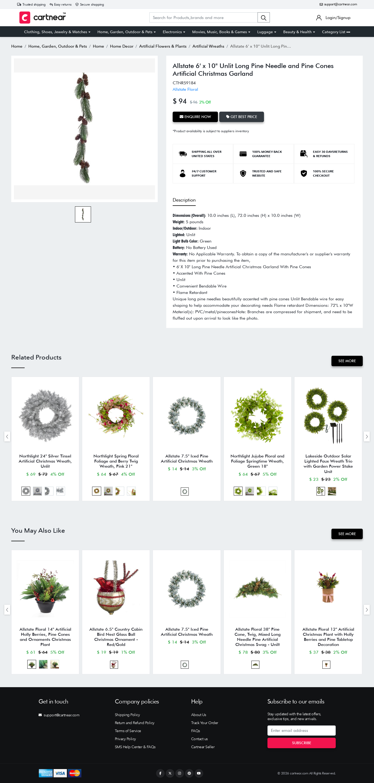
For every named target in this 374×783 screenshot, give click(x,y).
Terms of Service (128, 730)
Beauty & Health (297, 31)
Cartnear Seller (203, 746)
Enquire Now (195, 117)
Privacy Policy (125, 738)
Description (184, 200)
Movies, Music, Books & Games (219, 31)
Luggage (265, 31)
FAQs (195, 730)
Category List (336, 31)
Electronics (172, 31)
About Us (198, 714)
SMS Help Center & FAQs (135, 746)
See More (347, 361)
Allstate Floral (185, 89)
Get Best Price (241, 117)
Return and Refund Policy (134, 722)
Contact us (199, 738)
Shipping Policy (127, 714)
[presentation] (7, 436)
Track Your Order (204, 722)
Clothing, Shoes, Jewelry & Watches (55, 31)
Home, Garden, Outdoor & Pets (124, 31)
